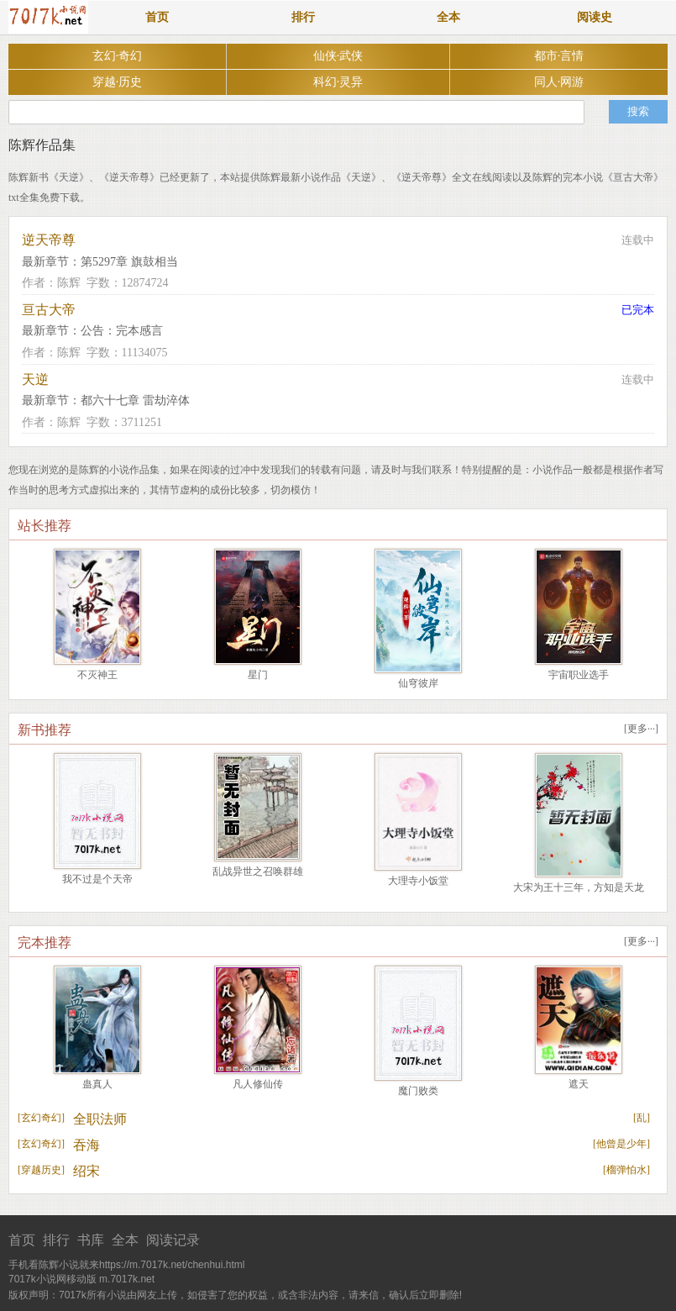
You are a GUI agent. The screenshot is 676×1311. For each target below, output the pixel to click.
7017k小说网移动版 (52, 1279)
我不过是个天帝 (97, 879)
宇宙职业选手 (578, 675)
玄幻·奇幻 (117, 56)
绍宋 (86, 1171)
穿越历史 (41, 1170)
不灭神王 (97, 675)
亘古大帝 (49, 310)
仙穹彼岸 (418, 683)
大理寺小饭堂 (418, 881)
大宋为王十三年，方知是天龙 (578, 887)
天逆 (35, 379)
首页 (157, 17)
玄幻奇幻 (41, 1118)
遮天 (579, 1084)
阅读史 (594, 17)
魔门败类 (418, 1091)
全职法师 (100, 1119)
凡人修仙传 (258, 1084)
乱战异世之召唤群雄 (257, 871)
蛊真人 (97, 1084)
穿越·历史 (117, 82)
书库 (90, 1240)
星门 (258, 675)
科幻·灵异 (338, 82)
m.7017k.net (127, 1279)
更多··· (641, 728)
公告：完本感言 (122, 330)
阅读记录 (173, 1240)
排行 (303, 17)
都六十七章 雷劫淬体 (135, 400)
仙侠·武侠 (338, 56)
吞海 (86, 1145)
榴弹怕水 (626, 1170)
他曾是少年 (621, 1144)
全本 (448, 17)
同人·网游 (559, 82)
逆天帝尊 (49, 240)
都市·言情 (559, 56)
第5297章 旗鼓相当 (129, 261)
